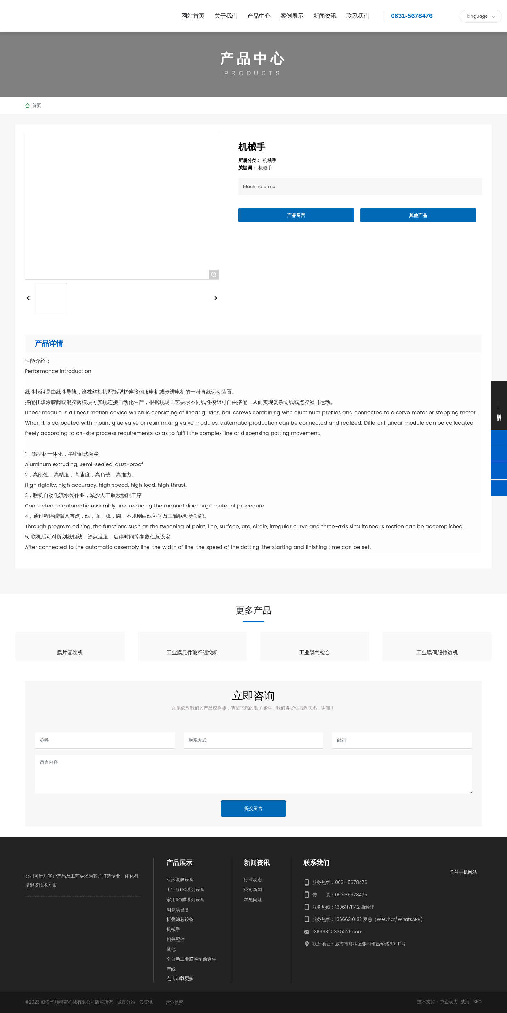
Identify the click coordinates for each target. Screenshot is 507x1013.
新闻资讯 (257, 863)
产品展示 (179, 863)
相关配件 (176, 939)
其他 (171, 949)
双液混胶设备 (180, 879)
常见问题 (253, 899)
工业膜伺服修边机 (437, 652)
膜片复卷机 (70, 652)
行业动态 (253, 879)
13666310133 (348, 919)
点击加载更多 (180, 978)
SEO (477, 1002)
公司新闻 (253, 889)
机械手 (269, 160)
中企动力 (449, 1002)
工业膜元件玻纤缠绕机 (192, 652)
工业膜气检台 (314, 652)
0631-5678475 (351, 895)
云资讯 (146, 1002)
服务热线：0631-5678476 (339, 882)
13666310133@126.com (337, 931)
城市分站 (126, 1002)
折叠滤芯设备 (180, 919)
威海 (465, 1002)
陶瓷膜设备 (178, 909)
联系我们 (316, 863)
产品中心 (253, 59)
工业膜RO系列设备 (186, 889)
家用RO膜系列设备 (186, 899)
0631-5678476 (412, 15)
